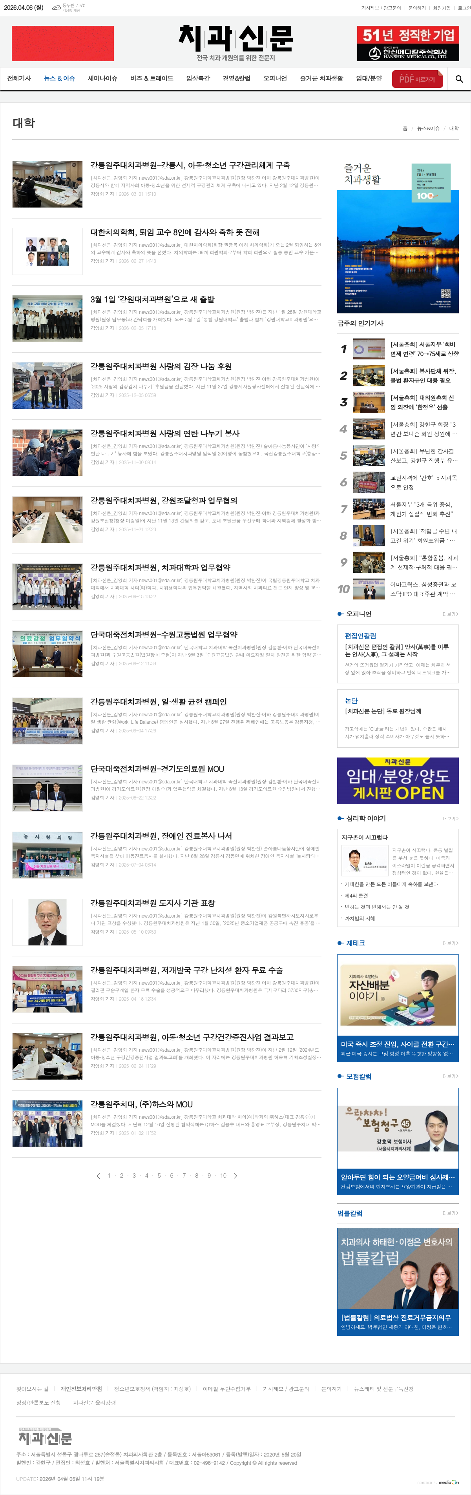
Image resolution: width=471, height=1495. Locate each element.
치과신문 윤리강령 (94, 1402)
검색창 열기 (459, 78)
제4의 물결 (356, 895)
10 (223, 1175)
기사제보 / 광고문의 (381, 7)
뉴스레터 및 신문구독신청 (384, 1389)
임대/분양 (369, 78)
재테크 (355, 943)
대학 (454, 128)
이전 (98, 1175)
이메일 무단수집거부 (227, 1389)
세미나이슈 (102, 78)
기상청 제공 (71, 10)
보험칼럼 (358, 1076)
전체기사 (19, 78)
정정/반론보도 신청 (38, 1402)
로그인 (464, 7)
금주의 (360, 323)
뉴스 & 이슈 (59, 78)
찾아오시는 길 (32, 1389)
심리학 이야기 (366, 818)
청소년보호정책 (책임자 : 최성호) (152, 1389)
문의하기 (417, 7)
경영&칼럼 (236, 78)
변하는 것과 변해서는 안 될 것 (377, 906)
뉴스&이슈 (428, 128)
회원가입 (442, 7)
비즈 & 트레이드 (151, 78)
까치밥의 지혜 (360, 918)
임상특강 (198, 78)
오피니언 (275, 78)
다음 (235, 1175)
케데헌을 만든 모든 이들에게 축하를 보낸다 (391, 884)
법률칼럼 (349, 1213)
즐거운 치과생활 (321, 78)
